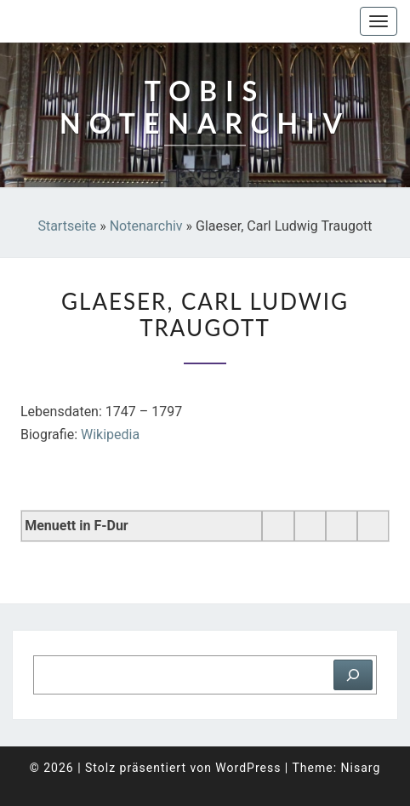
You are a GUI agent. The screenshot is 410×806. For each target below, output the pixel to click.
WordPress (248, 768)
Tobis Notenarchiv (97, 21)
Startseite (66, 226)
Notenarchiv (146, 226)
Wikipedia (110, 434)
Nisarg (361, 768)
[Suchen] (353, 675)
